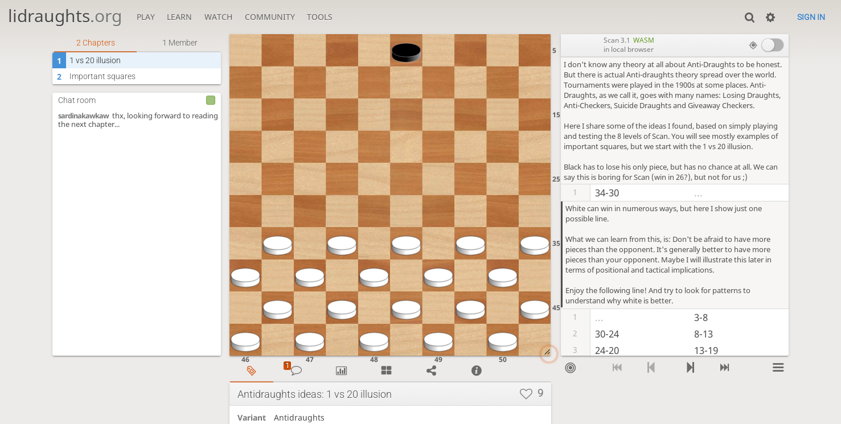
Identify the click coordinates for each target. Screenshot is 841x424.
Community (270, 16)
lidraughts (65, 15)
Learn (179, 16)
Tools (320, 16)
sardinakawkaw (83, 116)
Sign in (811, 17)
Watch (218, 16)
